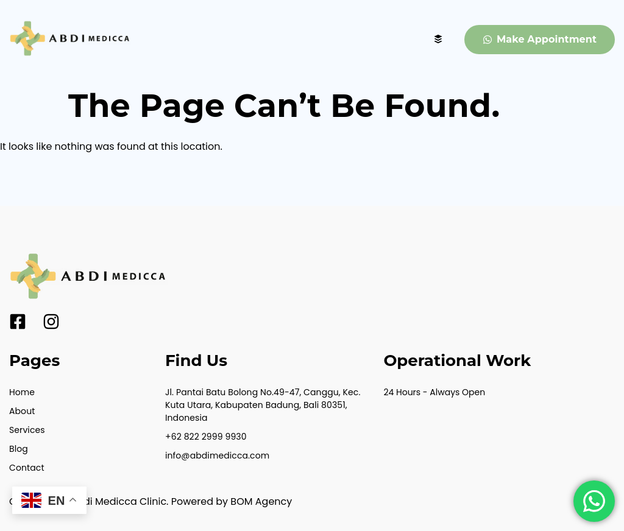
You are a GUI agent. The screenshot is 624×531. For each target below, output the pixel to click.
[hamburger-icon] (438, 40)
